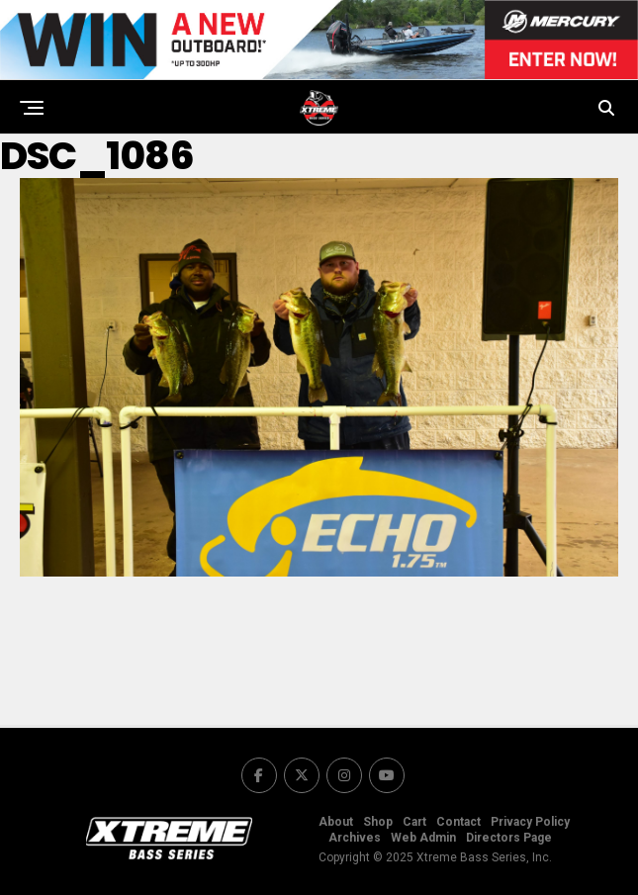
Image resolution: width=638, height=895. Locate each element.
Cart (414, 822)
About (336, 822)
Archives (354, 838)
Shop (378, 822)
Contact (458, 822)
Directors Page (509, 838)
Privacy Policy (530, 822)
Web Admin (423, 838)
